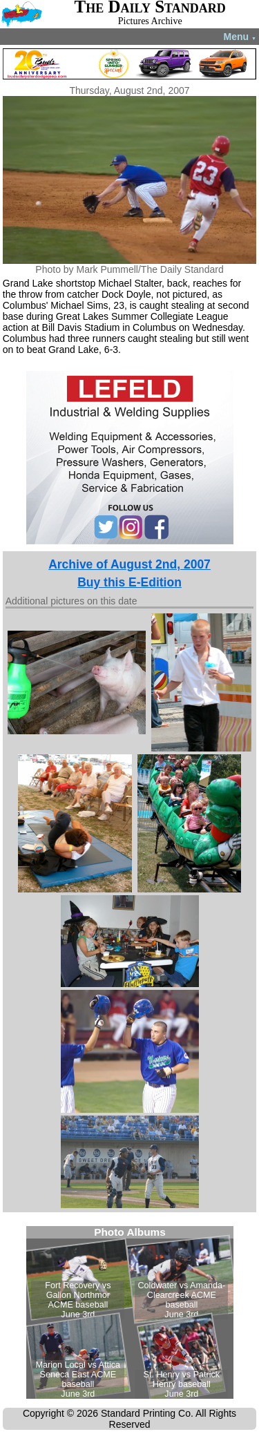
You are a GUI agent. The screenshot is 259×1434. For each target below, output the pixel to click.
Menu (240, 36)
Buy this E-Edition (129, 582)
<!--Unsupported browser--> (129, 1312)
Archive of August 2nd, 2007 (129, 564)
